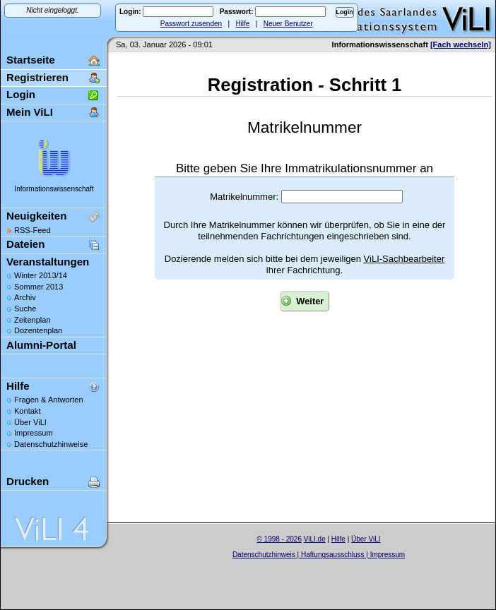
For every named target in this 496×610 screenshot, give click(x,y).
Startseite (30, 60)
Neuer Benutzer (288, 24)
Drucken (27, 481)
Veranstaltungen (47, 262)
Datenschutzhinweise (51, 444)
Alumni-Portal (41, 345)
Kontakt (27, 411)
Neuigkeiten (36, 216)
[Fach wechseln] (460, 44)
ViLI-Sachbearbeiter (404, 258)
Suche (25, 308)
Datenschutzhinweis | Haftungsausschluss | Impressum (318, 554)
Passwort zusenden (191, 24)
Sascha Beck (333, 564)
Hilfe (242, 24)
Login (20, 94)
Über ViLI (30, 422)
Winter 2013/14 (40, 275)
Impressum (33, 433)
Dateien (25, 244)
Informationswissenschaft (53, 189)
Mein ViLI (29, 112)
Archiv (25, 297)
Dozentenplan (38, 330)
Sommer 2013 (38, 286)
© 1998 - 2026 (279, 539)
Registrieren (37, 77)
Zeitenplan (32, 320)
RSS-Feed (32, 230)
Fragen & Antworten (48, 399)
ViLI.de (315, 539)
